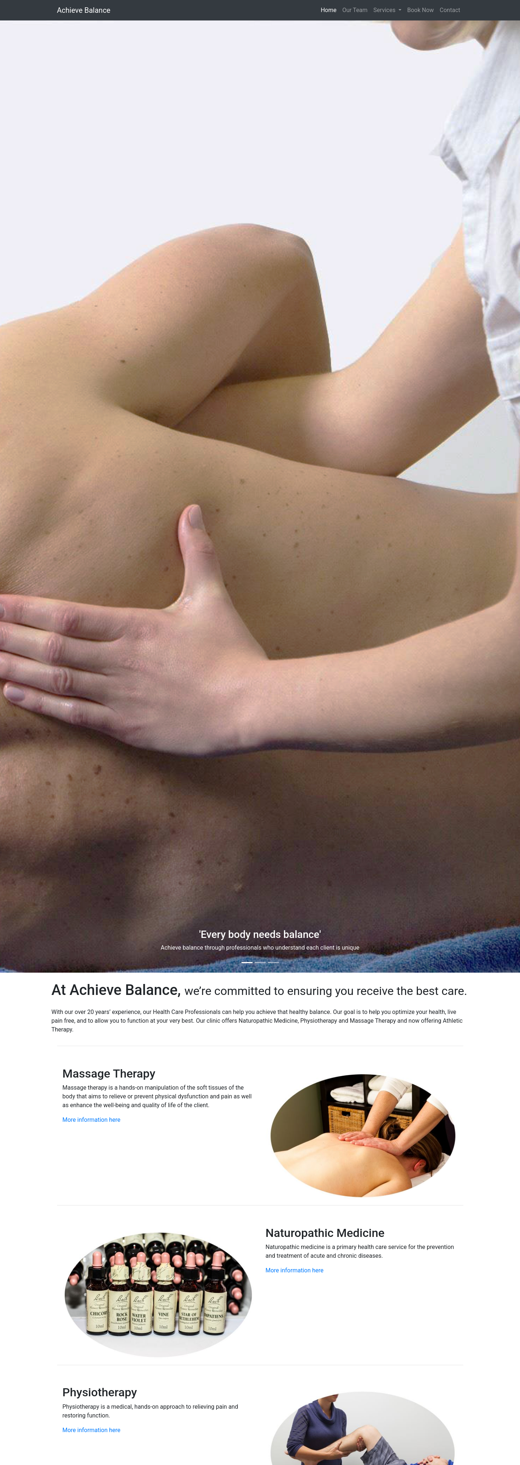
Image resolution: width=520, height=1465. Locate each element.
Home (328, 10)
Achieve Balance (84, 10)
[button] (39, 496)
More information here (92, 1119)
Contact (450, 10)
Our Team (354, 10)
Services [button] (385, 10)
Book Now (420, 10)
